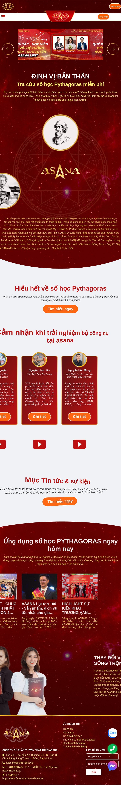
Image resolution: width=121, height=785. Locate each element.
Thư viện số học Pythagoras (79, 739)
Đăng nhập (115, 6)
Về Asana (68, 732)
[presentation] (8, 49)
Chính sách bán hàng (75, 746)
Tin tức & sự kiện (72, 736)
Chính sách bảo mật (74, 743)
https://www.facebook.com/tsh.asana (22, 778)
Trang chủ (68, 729)
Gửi (94, 772)
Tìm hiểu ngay (60, 311)
